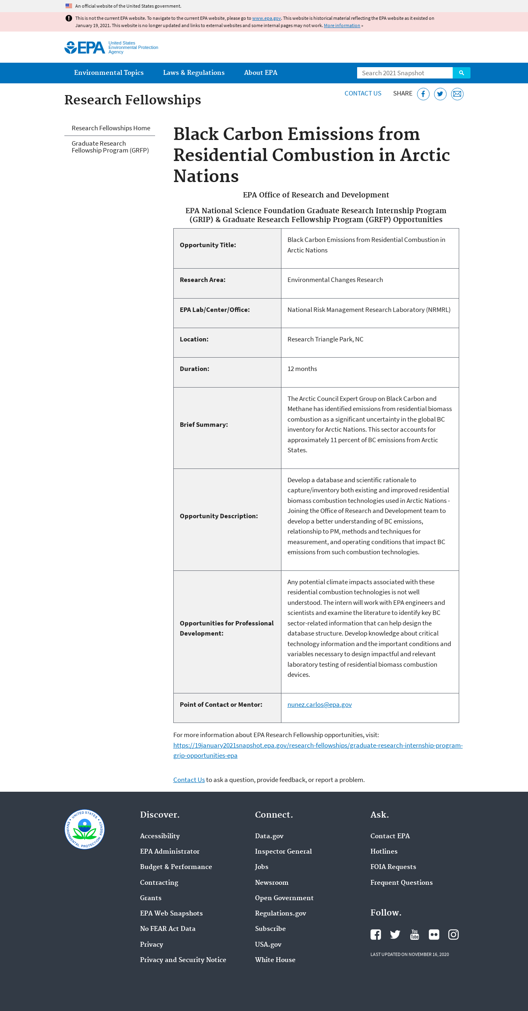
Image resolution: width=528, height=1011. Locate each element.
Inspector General (283, 852)
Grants (151, 898)
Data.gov (269, 836)
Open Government (284, 898)
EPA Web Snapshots (171, 914)
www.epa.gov (266, 18)
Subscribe (270, 929)
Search (462, 72)
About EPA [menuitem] (260, 73)
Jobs (261, 867)
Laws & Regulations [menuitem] (194, 73)
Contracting (159, 883)
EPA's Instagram (453, 934)
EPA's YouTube (414, 934)
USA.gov (268, 945)
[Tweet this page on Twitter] (440, 94)
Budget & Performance (176, 867)
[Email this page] (457, 94)
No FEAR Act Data (168, 929)
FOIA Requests (393, 867)
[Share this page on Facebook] (423, 94)
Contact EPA (390, 836)
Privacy (151, 945)
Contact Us (363, 93)
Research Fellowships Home (111, 127)
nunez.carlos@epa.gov (319, 704)
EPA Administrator (170, 852)
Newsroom (272, 883)
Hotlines (384, 852)
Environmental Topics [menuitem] (109, 73)
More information (342, 25)
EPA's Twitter (395, 934)
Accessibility (160, 836)
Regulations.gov (280, 914)
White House (275, 960)
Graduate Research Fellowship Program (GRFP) (110, 147)
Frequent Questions (401, 883)
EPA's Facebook (375, 934)
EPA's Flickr (434, 934)
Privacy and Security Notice (183, 960)
